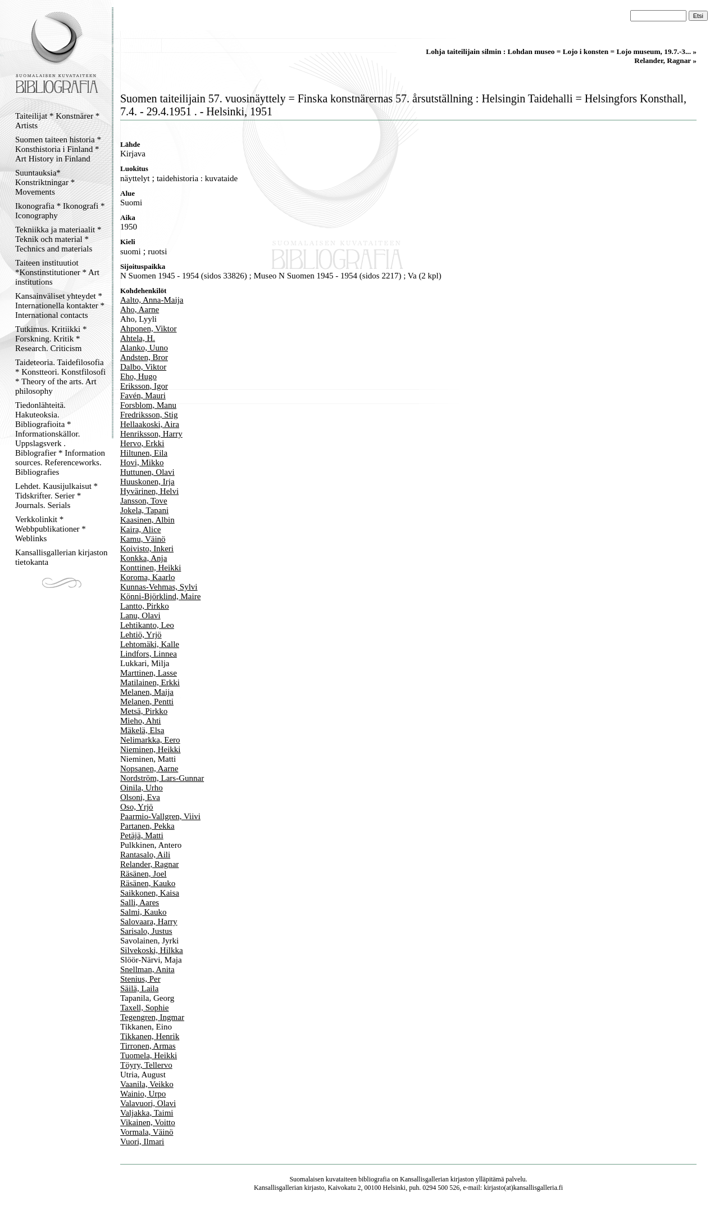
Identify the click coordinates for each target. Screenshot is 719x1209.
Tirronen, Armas (148, 1045)
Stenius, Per (140, 978)
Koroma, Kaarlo (147, 577)
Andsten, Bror (144, 357)
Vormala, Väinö (146, 1131)
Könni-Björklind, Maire (160, 596)
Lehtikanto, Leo (147, 625)
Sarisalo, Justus (146, 931)
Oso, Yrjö (136, 806)
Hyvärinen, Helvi (149, 491)
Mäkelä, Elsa (142, 730)
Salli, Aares (139, 902)
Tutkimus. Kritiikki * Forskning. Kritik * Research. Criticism (51, 339)
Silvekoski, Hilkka (151, 950)
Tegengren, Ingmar (152, 1017)
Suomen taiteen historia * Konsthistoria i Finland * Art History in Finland (58, 149)
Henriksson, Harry (151, 433)
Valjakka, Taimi (146, 1112)
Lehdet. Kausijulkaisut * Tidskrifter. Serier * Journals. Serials (56, 496)
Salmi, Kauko (143, 911)
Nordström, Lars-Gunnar (162, 778)
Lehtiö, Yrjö (141, 634)
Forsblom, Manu (148, 405)
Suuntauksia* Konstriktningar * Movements (45, 182)
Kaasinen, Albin (147, 519)
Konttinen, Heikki (150, 567)
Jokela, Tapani (144, 510)
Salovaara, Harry (149, 921)
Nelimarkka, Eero (150, 739)
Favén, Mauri (143, 395)
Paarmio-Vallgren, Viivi (160, 816)
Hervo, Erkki (142, 443)
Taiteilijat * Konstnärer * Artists (57, 120)
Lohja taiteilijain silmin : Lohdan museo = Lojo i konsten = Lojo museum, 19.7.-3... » (561, 51)
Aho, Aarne (139, 309)
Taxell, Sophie (144, 1007)
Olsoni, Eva (140, 797)
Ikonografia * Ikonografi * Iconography (60, 210)
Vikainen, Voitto (147, 1122)
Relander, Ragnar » (665, 60)
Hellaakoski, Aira (149, 424)
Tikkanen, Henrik (149, 1036)
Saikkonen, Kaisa (149, 892)
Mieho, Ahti (140, 720)
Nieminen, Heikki (150, 749)
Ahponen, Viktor (148, 328)
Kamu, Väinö (143, 538)
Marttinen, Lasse (148, 672)
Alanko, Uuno (144, 347)
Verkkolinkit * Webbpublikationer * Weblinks (50, 529)
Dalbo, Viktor (143, 366)
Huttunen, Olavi (147, 472)
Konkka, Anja (143, 558)
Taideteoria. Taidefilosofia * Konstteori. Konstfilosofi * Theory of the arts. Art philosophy (60, 376)
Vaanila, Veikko (147, 1084)
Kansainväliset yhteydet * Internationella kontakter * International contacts (59, 305)
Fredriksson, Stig (149, 414)
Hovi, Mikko (142, 462)
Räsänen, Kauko (147, 883)
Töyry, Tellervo (146, 1064)
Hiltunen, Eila (143, 452)
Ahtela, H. (137, 338)
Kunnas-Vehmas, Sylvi (159, 586)
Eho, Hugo (138, 376)
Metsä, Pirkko (143, 711)
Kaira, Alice (140, 529)
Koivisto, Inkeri (147, 548)
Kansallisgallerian (424, 1179)
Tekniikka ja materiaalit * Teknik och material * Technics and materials (58, 239)
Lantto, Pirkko (144, 605)
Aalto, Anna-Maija (151, 299)
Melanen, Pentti (147, 701)
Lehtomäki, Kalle (149, 644)
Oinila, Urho (141, 787)
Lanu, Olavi (140, 615)
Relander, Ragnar (149, 864)
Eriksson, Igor (144, 385)
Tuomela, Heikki (148, 1055)
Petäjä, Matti (141, 835)
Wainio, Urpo (143, 1093)
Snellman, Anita (147, 969)
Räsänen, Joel (143, 873)
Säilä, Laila (139, 988)
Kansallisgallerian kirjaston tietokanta (61, 557)
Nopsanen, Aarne (149, 768)
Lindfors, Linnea (148, 653)
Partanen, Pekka (147, 825)
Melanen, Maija (147, 691)
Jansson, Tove (143, 500)
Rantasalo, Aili (145, 854)
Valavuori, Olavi (148, 1103)
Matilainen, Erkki (150, 682)
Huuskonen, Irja (147, 481)
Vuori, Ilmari (142, 1141)
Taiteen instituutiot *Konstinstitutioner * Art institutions (57, 272)
